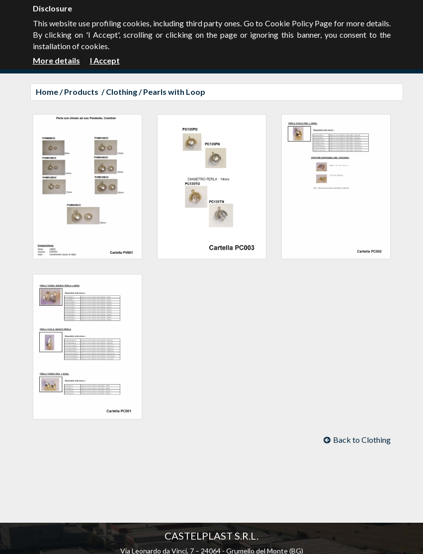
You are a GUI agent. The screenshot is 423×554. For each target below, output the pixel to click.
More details (56, 60)
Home (47, 91)
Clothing (121, 91)
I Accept (105, 60)
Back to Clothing (357, 439)
